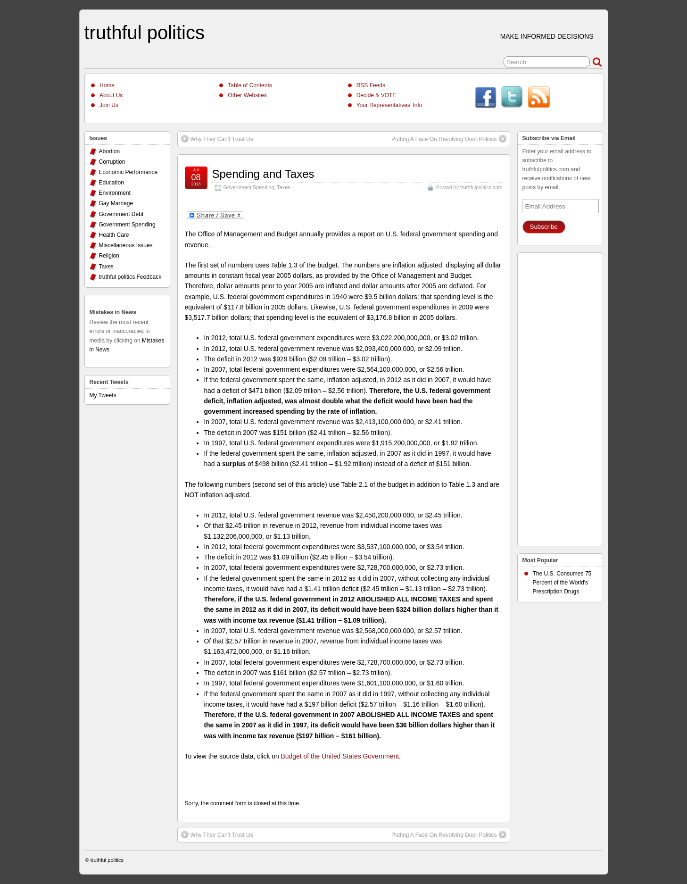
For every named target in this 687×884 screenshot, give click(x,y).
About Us (111, 95)
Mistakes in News (113, 312)
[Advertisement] (560, 396)
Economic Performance (128, 172)
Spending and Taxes (263, 173)
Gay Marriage (116, 203)
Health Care (114, 235)
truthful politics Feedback (130, 277)
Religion (109, 255)
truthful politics (144, 32)
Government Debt (121, 214)
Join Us (108, 105)
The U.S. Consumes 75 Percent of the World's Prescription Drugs (562, 582)
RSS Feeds (370, 85)
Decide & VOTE (376, 95)
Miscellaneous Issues (126, 245)
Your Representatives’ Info (389, 105)
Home (107, 85)
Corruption (112, 161)
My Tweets (103, 395)
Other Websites (247, 95)
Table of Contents (250, 85)
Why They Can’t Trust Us (217, 138)
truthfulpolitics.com (481, 187)
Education (111, 182)
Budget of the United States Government (340, 756)
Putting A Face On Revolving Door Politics (448, 138)
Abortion (109, 151)
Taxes (283, 187)
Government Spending (248, 187)
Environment (115, 193)
